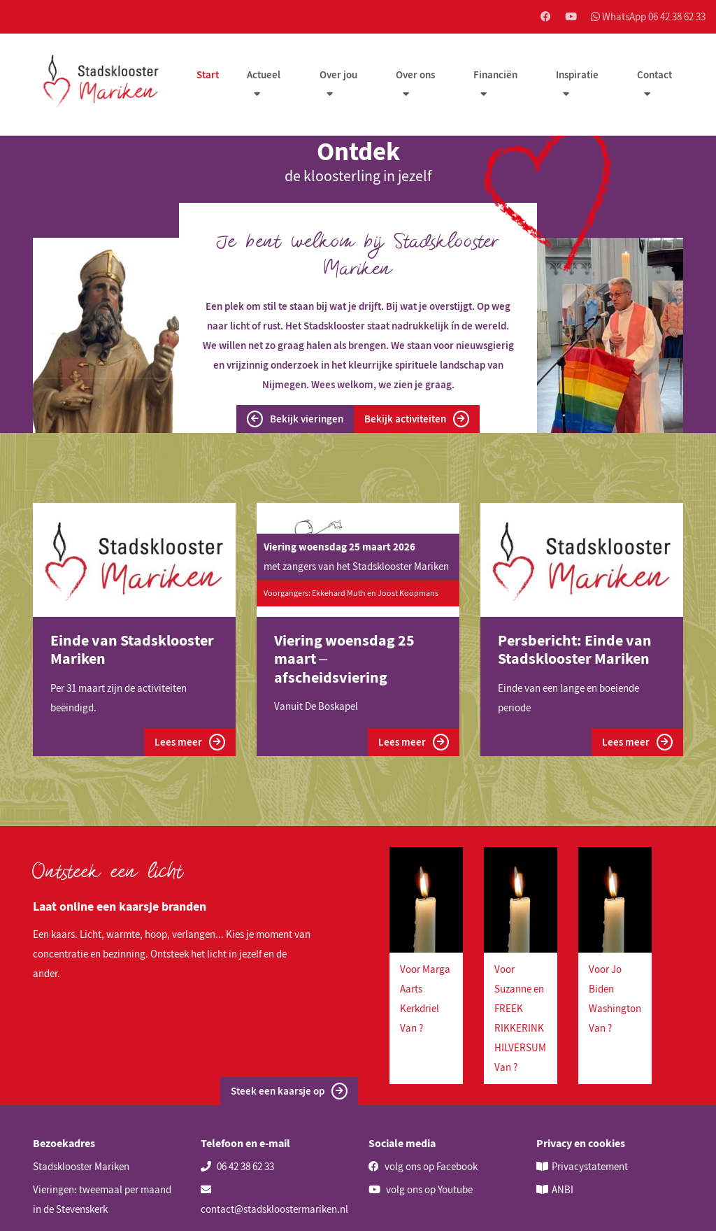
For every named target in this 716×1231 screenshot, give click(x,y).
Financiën (495, 74)
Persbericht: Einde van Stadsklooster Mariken (575, 649)
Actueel (263, 74)
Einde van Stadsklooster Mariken (132, 649)
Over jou (338, 74)
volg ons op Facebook (423, 1166)
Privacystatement (590, 1166)
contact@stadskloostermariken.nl (274, 1200)
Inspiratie (577, 74)
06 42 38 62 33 (237, 1166)
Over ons (415, 74)
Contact (654, 74)
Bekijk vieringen (295, 419)
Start (207, 74)
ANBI (562, 1189)
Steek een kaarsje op (289, 1091)
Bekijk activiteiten (416, 419)
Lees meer (190, 742)
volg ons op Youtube (420, 1189)
